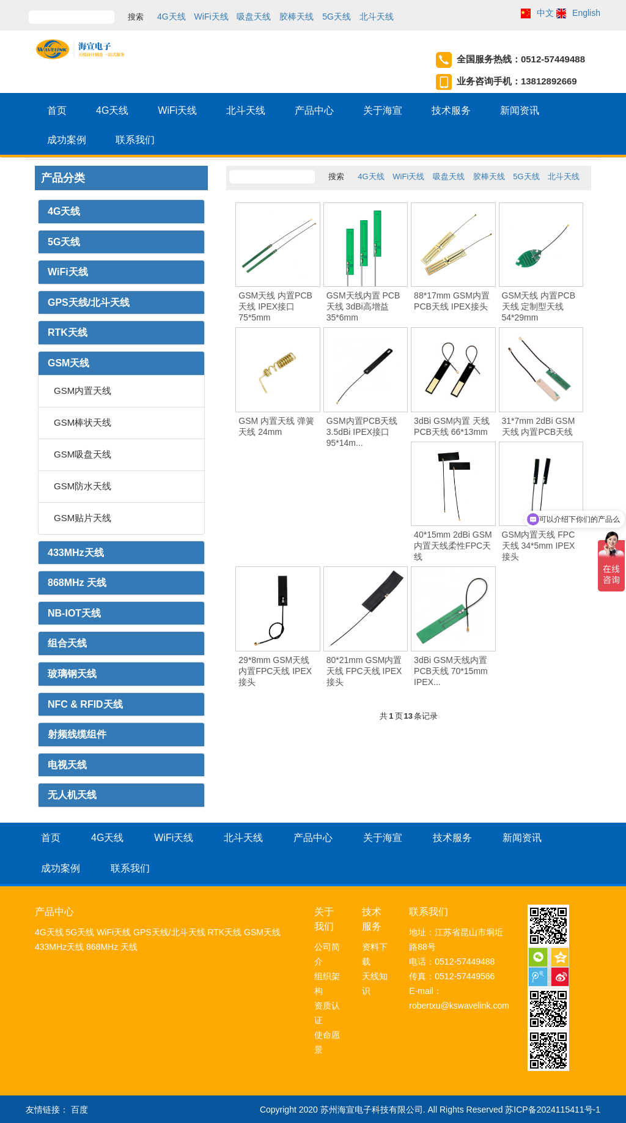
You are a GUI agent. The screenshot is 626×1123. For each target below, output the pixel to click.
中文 (545, 13)
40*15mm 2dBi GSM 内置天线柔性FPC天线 (453, 546)
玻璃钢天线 (72, 674)
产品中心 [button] (314, 110)
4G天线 (171, 16)
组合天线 (67, 643)
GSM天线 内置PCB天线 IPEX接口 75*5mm (275, 306)
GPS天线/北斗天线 (89, 302)
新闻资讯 (519, 110)
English (586, 13)
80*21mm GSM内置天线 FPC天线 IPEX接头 (364, 671)
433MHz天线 (76, 552)
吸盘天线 (254, 16)
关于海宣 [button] (382, 110)
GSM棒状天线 (82, 422)
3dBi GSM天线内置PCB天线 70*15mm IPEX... (451, 671)
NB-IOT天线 (74, 613)
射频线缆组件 (77, 734)
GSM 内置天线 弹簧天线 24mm (276, 426)
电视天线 (67, 765)
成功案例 (66, 140)
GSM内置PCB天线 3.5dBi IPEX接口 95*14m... (362, 432)
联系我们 (135, 140)
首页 (57, 110)
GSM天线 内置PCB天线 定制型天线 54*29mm (539, 306)
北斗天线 (376, 16)
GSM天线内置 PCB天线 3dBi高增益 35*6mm (363, 306)
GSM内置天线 (82, 390)
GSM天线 (68, 363)
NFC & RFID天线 (85, 704)
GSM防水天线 (82, 486)
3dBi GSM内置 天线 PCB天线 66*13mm (452, 426)
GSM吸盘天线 (82, 454)
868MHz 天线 (77, 582)
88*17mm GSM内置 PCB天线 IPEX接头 (452, 301)
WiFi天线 (211, 16)
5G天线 (336, 16)
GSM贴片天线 (82, 518)
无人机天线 (72, 795)
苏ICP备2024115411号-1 (552, 1109)
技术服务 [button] (451, 110)
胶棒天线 (296, 16)
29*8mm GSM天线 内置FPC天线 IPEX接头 (275, 671)
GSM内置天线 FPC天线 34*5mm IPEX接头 (538, 546)
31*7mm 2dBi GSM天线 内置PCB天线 (538, 426)
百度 (79, 1109)
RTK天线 (67, 332)
